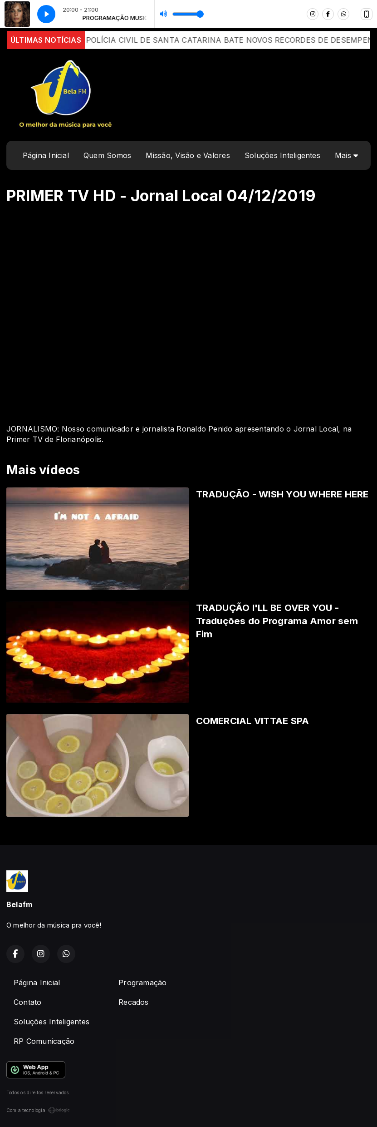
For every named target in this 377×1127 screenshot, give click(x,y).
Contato (28, 1002)
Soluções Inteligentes (282, 155)
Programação (142, 982)
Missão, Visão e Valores (188, 155)
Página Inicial (46, 155)
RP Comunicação (44, 1041)
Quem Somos (107, 155)
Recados (133, 1002)
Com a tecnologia (38, 1110)
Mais (346, 155)
